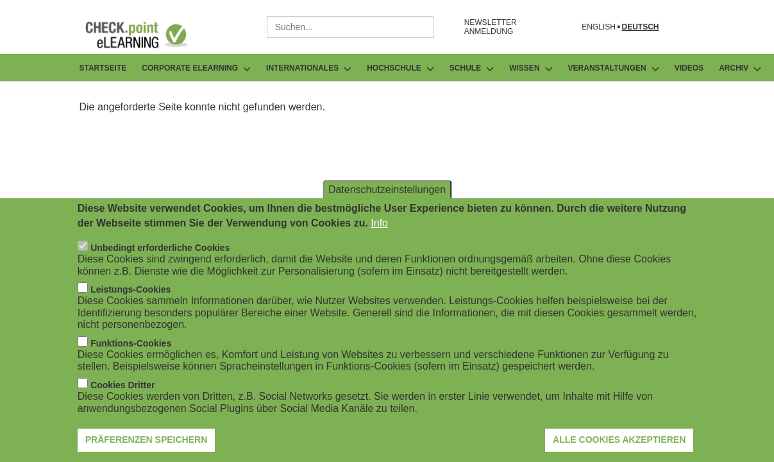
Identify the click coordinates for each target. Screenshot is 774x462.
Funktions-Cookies (130, 359)
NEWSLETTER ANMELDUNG (490, 27)
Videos (689, 68)
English (599, 27)
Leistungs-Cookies (130, 305)
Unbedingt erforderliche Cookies (160, 263)
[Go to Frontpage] (146, 35)
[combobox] (350, 27)
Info (379, 238)
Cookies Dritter (122, 400)
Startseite (103, 68)
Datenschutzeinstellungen (387, 205)
